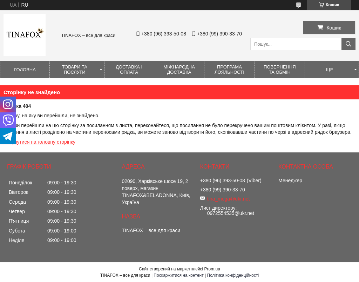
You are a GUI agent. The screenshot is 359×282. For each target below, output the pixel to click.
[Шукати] (348, 44)
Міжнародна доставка (179, 69)
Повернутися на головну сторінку (37, 142)
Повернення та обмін (280, 69)
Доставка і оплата (129, 69)
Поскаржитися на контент (178, 275)
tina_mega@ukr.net (228, 199)
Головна (25, 69)
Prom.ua (212, 269)
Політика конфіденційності (233, 275)
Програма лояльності (229, 69)
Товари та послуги (74, 69)
